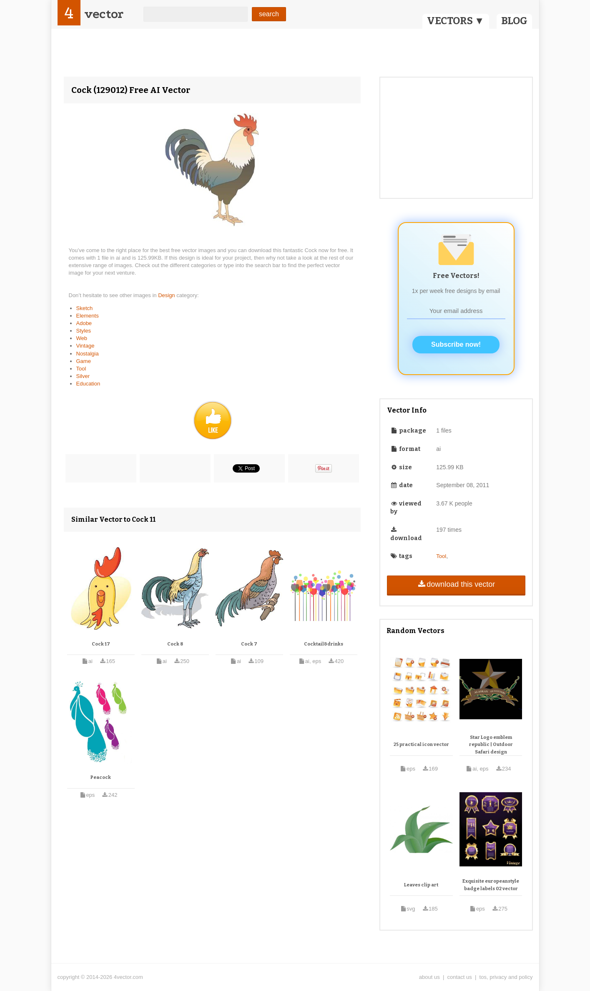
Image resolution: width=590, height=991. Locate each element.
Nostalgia (87, 353)
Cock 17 (101, 644)
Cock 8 (175, 644)
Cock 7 (249, 644)
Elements (87, 316)
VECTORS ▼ (456, 21)
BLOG (514, 21)
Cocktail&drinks (323, 644)
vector (103, 14)
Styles (83, 331)
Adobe (84, 323)
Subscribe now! (456, 344)
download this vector (456, 584)
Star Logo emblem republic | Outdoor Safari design (491, 745)
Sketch (84, 308)
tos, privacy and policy (506, 977)
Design (167, 295)
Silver (83, 376)
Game (83, 361)
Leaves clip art (421, 885)
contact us (459, 977)
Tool (81, 368)
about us (429, 977)
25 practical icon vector (421, 744)
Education (88, 383)
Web (82, 338)
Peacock (100, 777)
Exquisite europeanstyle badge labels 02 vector (490, 884)
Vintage (85, 346)
